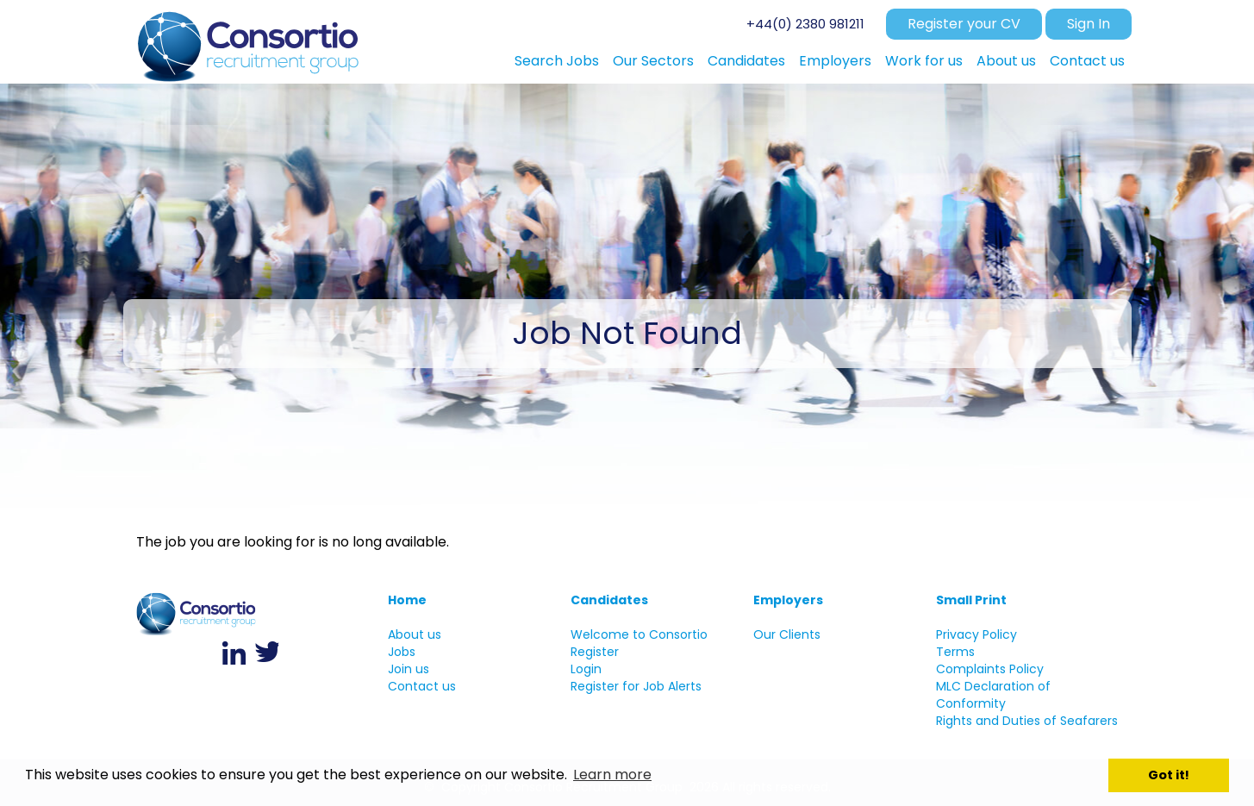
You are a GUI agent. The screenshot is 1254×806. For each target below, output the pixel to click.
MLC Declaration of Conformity (993, 695)
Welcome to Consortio (639, 634)
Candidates (609, 600)
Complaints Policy (990, 669)
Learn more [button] (612, 774)
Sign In (1088, 24)
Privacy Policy (976, 634)
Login (586, 669)
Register (595, 651)
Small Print (971, 600)
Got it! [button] (1168, 775)
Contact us (422, 686)
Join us (408, 669)
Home (407, 600)
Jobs (401, 651)
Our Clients (786, 634)
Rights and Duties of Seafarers (1027, 720)
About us (414, 634)
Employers (788, 600)
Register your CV (964, 24)
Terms (955, 651)
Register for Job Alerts (636, 686)
